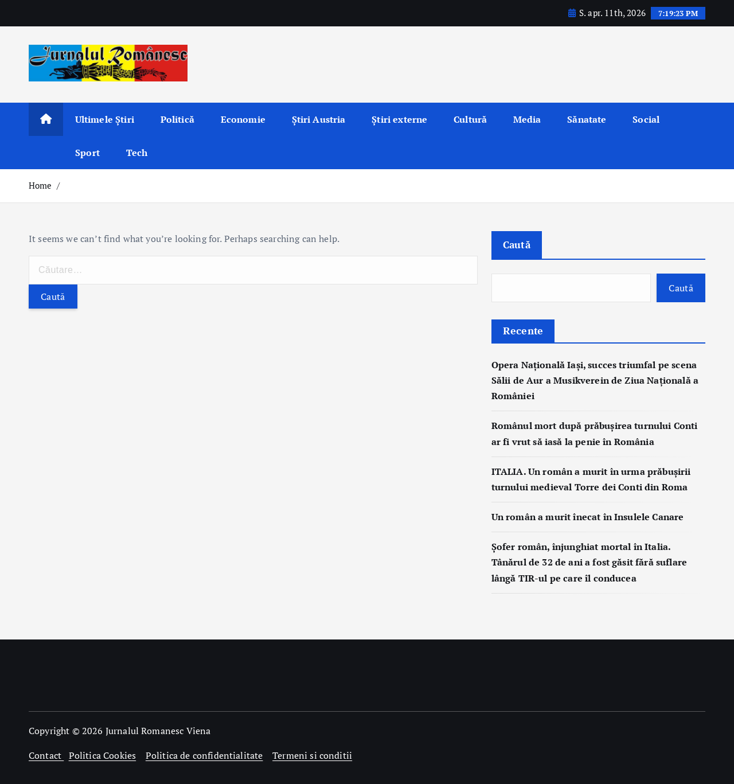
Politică (177, 119)
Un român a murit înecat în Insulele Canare (587, 516)
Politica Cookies (102, 755)
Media (527, 119)
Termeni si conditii (312, 755)
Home (40, 185)
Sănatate (586, 119)
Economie (243, 119)
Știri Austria (319, 119)
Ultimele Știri (104, 119)
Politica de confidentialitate (204, 755)
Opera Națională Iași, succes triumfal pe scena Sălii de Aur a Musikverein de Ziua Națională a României (594, 380)
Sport (87, 152)
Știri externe (399, 119)
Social (646, 119)
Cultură (470, 119)
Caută (516, 244)
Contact (46, 755)
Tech (137, 152)
